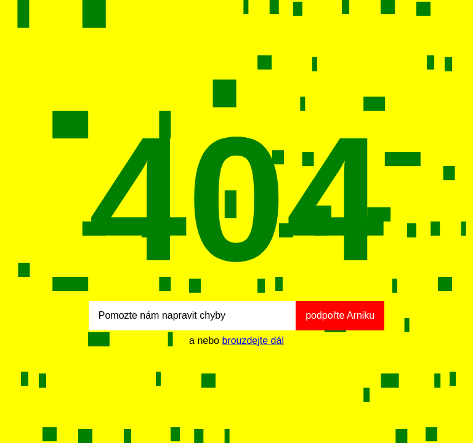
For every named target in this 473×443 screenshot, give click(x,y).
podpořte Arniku (339, 315)
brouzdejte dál (253, 340)
